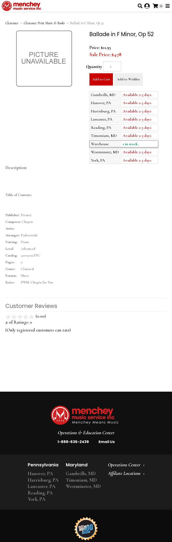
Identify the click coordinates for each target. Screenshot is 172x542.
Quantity (94, 66)
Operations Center (124, 465)
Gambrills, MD (81, 473)
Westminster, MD (83, 486)
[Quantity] (112, 66)
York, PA (36, 499)
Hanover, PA (40, 473)
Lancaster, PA (42, 486)
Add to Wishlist (128, 79)
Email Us (107, 441)
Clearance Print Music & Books (44, 23)
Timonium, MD (81, 480)
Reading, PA (40, 493)
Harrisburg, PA (43, 480)
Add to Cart (101, 79)
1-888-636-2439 (73, 441)
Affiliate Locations (124, 473)
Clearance (11, 23)
